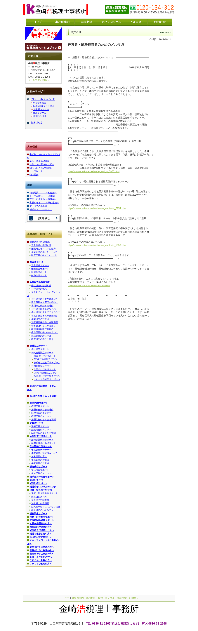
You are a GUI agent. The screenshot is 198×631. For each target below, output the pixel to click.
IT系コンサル (39, 113)
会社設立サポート (40, 349)
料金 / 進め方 (39, 103)
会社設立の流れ (39, 289)
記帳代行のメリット (41, 429)
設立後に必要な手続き (42, 339)
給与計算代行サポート (42, 439)
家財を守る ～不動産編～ (44, 202)
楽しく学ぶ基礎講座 (39, 161)
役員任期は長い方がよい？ (44, 332)
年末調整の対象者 (40, 460)
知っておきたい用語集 (40, 167)
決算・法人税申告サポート (44, 493)
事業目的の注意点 (40, 319)
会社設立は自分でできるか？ (45, 312)
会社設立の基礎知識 (41, 285)
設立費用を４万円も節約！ (44, 302)
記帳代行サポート (40, 426)
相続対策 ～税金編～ (43, 192)
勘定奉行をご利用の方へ (42, 553)
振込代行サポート (40, 470)
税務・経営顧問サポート (42, 517)
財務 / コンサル (106, 598)
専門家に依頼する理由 (42, 305)
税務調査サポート (38, 513)
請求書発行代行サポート (42, 476)
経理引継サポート (38, 483)
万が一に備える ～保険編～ (43, 199)
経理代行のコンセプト (42, 413)
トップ (65, 598)
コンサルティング (43, 99)
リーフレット (36, 171)
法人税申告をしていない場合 (45, 506)
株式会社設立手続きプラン (47, 362)
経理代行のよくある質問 (43, 419)
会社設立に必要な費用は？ (44, 299)
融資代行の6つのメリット (44, 255)
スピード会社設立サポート (47, 379)
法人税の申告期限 (40, 503)
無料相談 (36, 122)
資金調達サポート (40, 265)
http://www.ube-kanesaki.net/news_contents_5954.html (97, 208)
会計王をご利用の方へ (41, 557)
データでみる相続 (38, 206)
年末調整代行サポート (42, 450)
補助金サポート (39, 275)
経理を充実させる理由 (42, 409)
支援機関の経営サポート (42, 520)
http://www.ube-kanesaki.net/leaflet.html (89, 285)
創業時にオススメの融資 (43, 248)
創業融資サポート (40, 268)
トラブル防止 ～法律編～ (43, 196)
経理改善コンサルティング (43, 486)
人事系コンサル (41, 109)
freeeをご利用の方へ (40, 537)
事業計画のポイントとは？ (44, 252)
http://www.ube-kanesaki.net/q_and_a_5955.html (93, 171)
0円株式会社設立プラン (45, 359)
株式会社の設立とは (41, 336)
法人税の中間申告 (40, 500)
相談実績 (122, 598)
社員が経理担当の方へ (41, 523)
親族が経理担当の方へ (41, 527)
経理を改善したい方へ (41, 533)
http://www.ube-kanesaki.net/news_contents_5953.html (97, 245)
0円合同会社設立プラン (45, 372)
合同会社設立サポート (42, 366)
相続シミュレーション (40, 209)
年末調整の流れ (39, 456)
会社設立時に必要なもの (43, 309)
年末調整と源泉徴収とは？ (44, 453)
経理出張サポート (38, 480)
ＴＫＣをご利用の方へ (41, 560)
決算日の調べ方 (39, 497)
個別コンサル (39, 116)
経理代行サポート (40, 406)
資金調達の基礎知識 (40, 242)
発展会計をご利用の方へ (42, 550)
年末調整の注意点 (40, 463)
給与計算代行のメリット (43, 443)
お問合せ (134, 598)
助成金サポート (39, 272)
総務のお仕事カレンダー (41, 164)
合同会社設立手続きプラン (47, 376)
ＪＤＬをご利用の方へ (41, 563)
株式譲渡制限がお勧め (42, 329)
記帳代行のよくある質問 (43, 433)
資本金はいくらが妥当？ (43, 325)
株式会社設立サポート (42, 352)
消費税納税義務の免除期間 (44, 322)
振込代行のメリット (41, 473)
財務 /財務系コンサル (43, 106)
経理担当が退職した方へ (42, 530)
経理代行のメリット (41, 416)
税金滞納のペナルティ (42, 510)
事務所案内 (78, 598)
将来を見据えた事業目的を (44, 315)
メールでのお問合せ (39, 80)
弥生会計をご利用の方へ (42, 547)
